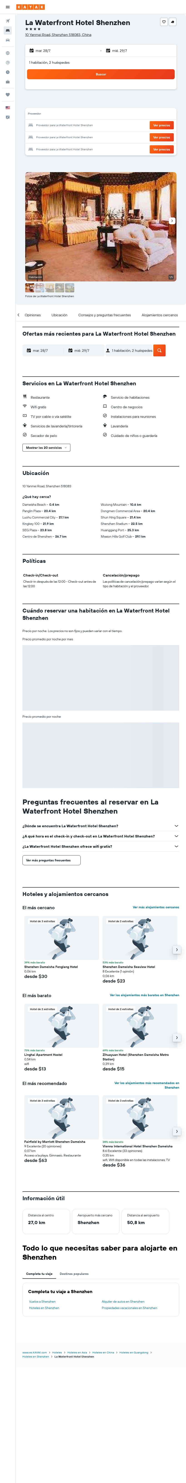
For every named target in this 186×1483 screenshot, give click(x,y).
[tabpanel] (101, 1299)
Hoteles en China (103, 1352)
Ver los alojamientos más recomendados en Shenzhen (146, 1085)
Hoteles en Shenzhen (44, 1308)
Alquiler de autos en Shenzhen (123, 1301)
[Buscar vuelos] (8, 21)
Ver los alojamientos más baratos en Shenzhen (144, 995)
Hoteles (57, 1352)
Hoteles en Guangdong (133, 1352)
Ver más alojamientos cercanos (156, 907)
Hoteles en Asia (77, 1352)
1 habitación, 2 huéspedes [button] (49, 62)
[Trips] (8, 94)
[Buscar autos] (8, 40)
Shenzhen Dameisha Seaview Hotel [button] (129, 967)
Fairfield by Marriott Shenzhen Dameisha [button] (54, 1142)
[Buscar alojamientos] (8, 30)
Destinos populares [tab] (74, 1274)
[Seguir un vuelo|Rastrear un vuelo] (8, 62)
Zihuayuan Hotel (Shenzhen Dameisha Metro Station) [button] (136, 1057)
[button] (8, 7)
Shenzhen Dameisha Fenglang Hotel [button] (51, 967)
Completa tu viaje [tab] (39, 1274)
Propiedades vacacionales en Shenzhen (129, 1308)
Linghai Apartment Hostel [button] (43, 1055)
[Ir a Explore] (8, 53)
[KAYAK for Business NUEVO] (8, 81)
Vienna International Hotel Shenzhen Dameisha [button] (138, 1146)
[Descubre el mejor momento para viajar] (8, 72)
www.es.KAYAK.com (34, 1352)
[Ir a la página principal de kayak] (30, 7)
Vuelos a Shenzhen (42, 1301)
